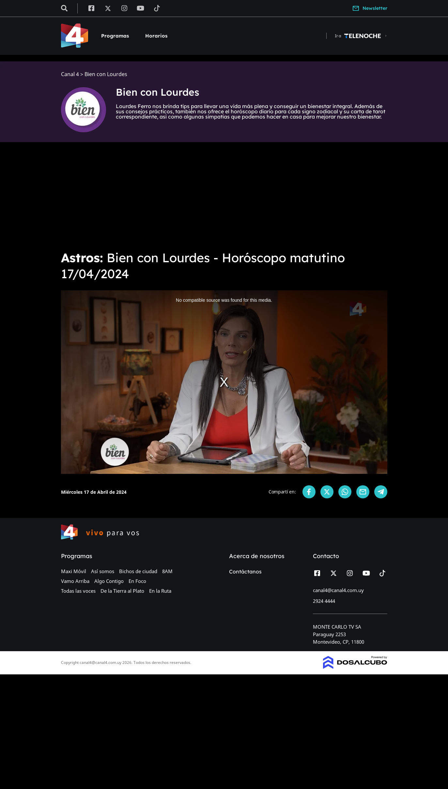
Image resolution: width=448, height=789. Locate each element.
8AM (167, 571)
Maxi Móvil (73, 571)
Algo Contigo (109, 581)
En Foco (137, 581)
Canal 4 (70, 74)
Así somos (102, 571)
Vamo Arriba (75, 581)
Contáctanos (245, 571)
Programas (115, 36)
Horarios (156, 36)
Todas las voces (78, 591)
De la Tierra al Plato (122, 591)
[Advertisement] (224, 196)
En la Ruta (160, 591)
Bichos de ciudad (138, 571)
